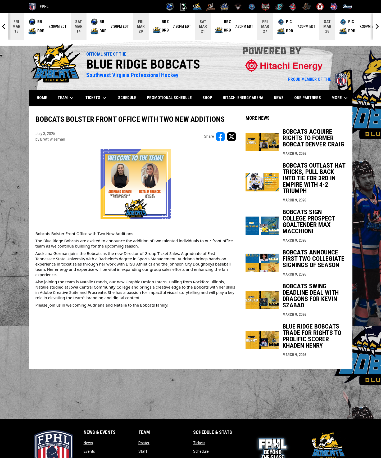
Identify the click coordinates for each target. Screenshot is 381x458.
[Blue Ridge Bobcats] (197, 7)
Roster (143, 443)
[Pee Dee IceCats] (252, 7)
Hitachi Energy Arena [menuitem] (243, 97)
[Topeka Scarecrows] (306, 7)
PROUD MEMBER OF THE (317, 79)
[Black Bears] (183, 7)
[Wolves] (334, 7)
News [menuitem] (279, 97)
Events (89, 451)
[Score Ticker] (190, 26)
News (88, 443)
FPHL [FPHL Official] (39, 7)
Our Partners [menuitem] (307, 97)
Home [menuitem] (42, 97)
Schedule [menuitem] (127, 97)
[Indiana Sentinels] (224, 7)
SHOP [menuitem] (209, 97)
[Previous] (4, 26)
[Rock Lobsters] (293, 7)
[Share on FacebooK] (220, 136)
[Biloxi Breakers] (170, 7)
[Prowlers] (265, 7)
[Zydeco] (347, 7)
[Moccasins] (238, 7)
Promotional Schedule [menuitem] (169, 97)
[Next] (377, 26)
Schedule (201, 451)
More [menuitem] (340, 98)
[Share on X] (231, 136)
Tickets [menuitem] (96, 98)
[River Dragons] (279, 7)
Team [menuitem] (66, 98)
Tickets (199, 443)
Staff (142, 451)
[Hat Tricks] (211, 7)
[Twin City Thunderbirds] (320, 7)
